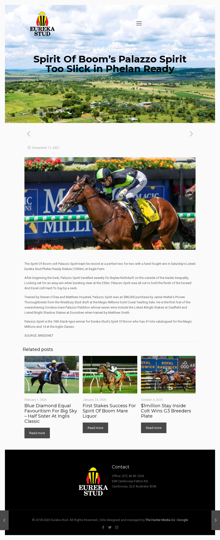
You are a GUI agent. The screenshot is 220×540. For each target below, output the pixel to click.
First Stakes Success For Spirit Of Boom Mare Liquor (109, 411)
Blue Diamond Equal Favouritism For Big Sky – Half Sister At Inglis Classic (50, 413)
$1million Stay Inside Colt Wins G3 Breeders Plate (166, 411)
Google (182, 520)
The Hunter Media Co (160, 520)
